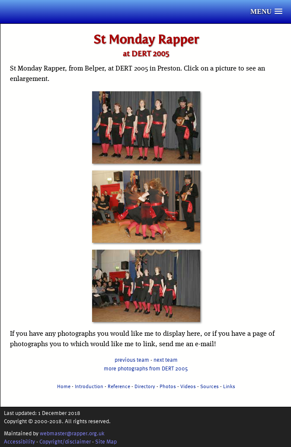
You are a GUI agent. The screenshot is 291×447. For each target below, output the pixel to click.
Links (229, 386)
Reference (119, 386)
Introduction (89, 386)
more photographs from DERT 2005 (146, 368)
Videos (188, 386)
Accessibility (19, 441)
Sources (209, 386)
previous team (132, 359)
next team (165, 359)
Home (63, 386)
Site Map (106, 441)
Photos (168, 386)
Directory (144, 386)
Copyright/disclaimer (65, 441)
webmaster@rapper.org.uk (72, 433)
